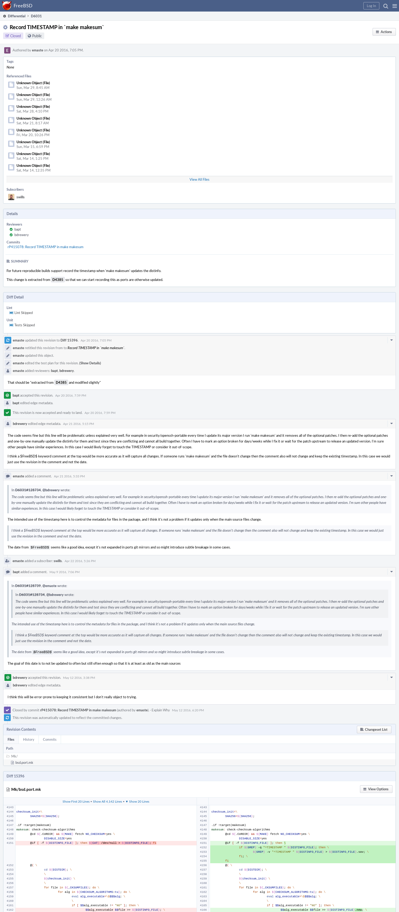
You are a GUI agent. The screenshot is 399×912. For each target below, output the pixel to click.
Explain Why (161, 709)
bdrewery (21, 234)
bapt (17, 229)
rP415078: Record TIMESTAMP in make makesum (46, 246)
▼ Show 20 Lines (137, 800)
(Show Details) (90, 363)
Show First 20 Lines (76, 800)
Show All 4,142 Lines (107, 800)
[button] (394, 6)
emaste (37, 50)
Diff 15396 (69, 340)
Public (37, 35)
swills (20, 197)
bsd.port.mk (24, 761)
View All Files (199, 179)
